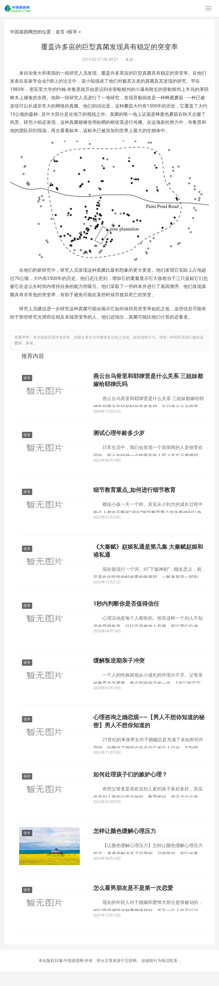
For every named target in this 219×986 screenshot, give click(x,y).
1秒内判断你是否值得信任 (126, 610)
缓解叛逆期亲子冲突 (119, 668)
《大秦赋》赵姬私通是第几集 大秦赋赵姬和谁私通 (148, 555)
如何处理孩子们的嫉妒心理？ (130, 785)
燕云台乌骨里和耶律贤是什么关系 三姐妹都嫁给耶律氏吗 (148, 380)
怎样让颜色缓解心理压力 (124, 843)
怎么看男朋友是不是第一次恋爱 (133, 901)
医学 (72, 32)
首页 (60, 32)
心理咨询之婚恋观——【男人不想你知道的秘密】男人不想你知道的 (148, 730)
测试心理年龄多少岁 (119, 435)
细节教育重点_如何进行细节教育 (134, 493)
